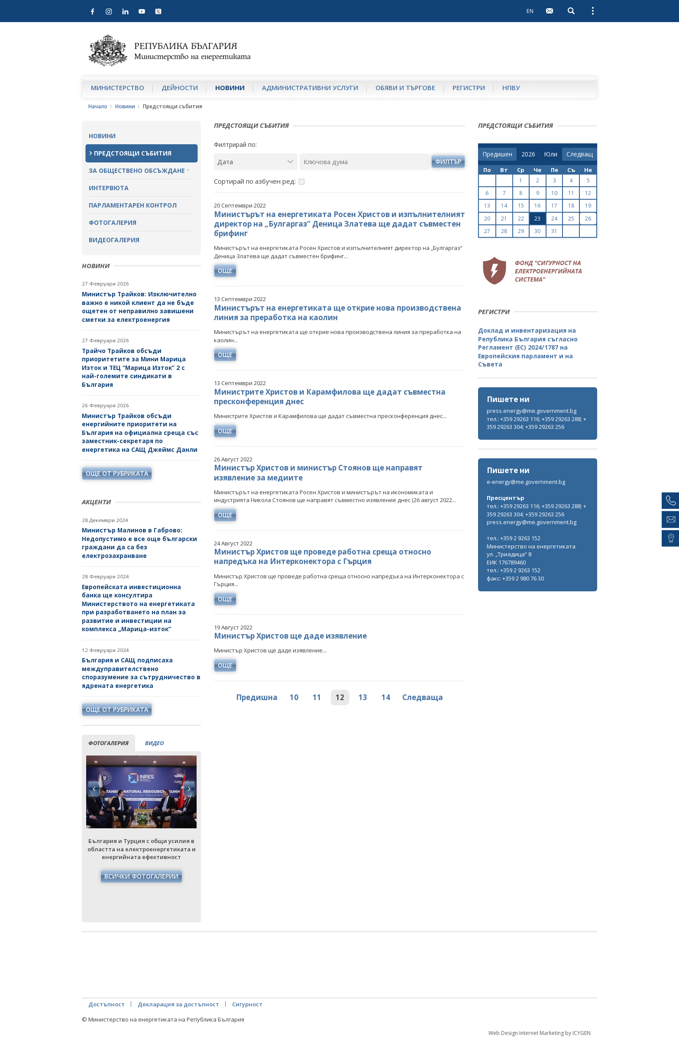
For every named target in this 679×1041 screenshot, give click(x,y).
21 (504, 218)
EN (530, 11)
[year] (528, 154)
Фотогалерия (112, 222)
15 (521, 205)
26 (588, 218)
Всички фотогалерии (141, 876)
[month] (550, 154)
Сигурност (247, 1004)
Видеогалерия (114, 240)
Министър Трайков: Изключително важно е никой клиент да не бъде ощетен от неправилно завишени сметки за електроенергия (139, 307)
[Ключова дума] (364, 161)
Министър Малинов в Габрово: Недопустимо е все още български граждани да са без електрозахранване (139, 543)
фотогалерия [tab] (108, 743)
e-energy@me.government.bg (526, 482)
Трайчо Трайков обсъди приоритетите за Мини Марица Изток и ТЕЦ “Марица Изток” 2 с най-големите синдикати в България (134, 368)
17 (554, 205)
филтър (448, 161)
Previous (94, 789)
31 (554, 231)
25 (571, 218)
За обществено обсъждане (137, 170)
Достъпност (106, 1004)
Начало (97, 106)
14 (386, 697)
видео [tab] (154, 743)
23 (537, 218)
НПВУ (511, 87)
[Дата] (255, 161)
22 (521, 218)
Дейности (180, 87)
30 (537, 231)
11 (317, 697)
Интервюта (109, 188)
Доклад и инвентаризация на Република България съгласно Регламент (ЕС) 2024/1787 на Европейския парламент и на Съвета (528, 347)
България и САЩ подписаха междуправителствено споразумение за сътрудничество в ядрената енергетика (141, 673)
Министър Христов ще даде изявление (290, 636)
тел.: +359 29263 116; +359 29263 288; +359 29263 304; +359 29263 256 (536, 423)
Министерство (117, 87)
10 (294, 697)
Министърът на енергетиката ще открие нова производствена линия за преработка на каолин (337, 312)
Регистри (469, 87)
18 (571, 205)
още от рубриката (117, 473)
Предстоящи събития (132, 153)
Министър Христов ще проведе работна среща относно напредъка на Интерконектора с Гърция (322, 556)
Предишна (257, 697)
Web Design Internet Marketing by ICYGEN (539, 1033)
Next (188, 789)
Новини (230, 87)
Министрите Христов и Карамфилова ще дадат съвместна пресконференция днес (330, 396)
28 (504, 231)
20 (487, 218)
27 (487, 231)
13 (363, 697)
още (225, 270)
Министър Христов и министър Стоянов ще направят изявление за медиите (318, 472)
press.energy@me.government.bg (531, 411)
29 (521, 231)
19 (588, 205)
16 (537, 205)
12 (340, 697)
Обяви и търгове (405, 87)
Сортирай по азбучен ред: (255, 181)
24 (554, 218)
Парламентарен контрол (133, 205)
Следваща (422, 697)
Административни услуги (310, 87)
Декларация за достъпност (178, 1004)
